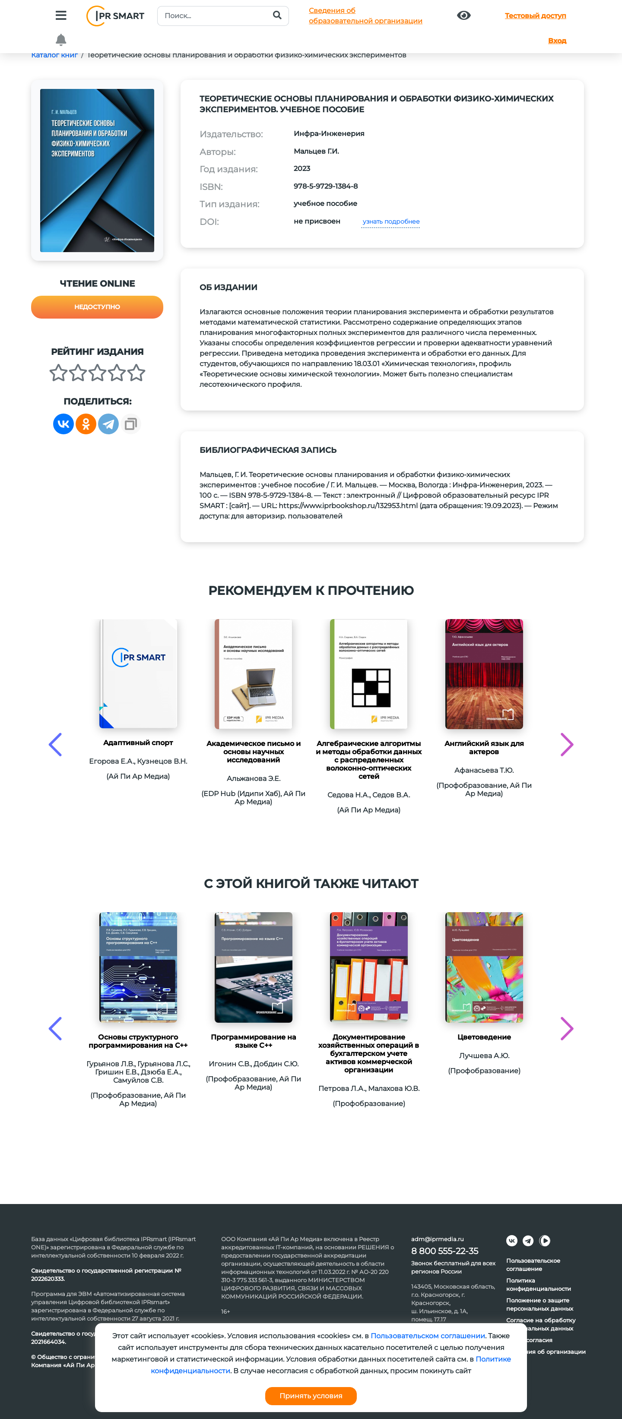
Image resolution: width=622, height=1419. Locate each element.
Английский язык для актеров (484, 748)
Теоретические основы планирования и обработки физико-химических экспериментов (246, 55)
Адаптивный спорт (138, 743)
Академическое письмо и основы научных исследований (253, 752)
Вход (557, 41)
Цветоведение (484, 1037)
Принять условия (311, 1396)
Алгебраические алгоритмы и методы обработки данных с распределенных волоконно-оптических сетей (369, 760)
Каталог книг (54, 55)
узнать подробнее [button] (390, 221)
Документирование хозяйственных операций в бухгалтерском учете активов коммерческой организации (368, 1053)
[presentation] (55, 744)
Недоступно (97, 307)
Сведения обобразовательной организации (365, 15)
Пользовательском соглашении (428, 1336)
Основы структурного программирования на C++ (138, 1041)
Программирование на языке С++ (253, 1041)
